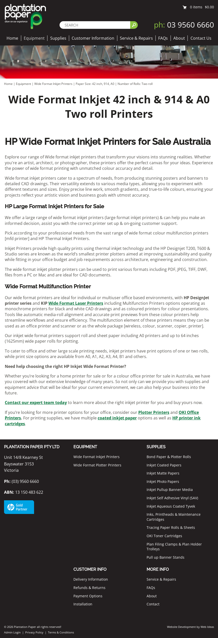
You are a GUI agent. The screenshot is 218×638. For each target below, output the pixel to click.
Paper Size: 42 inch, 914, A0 (95, 84)
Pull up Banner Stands (165, 557)
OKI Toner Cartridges (164, 535)
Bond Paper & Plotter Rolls (169, 456)
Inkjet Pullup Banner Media (170, 489)
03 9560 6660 (184, 24)
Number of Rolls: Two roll (135, 84)
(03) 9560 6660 (21, 481)
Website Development (181, 627)
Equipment (34, 38)
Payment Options (87, 596)
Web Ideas (207, 627)
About (179, 38)
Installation (82, 604)
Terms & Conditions (61, 632)
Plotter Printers (153, 412)
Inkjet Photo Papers (163, 481)
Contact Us (200, 38)
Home (12, 38)
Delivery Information (90, 579)
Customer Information (93, 38)
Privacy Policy (34, 632)
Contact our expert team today (36, 402)
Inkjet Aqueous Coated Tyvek (171, 506)
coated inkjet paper (117, 418)
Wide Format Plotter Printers (97, 465)
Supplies (58, 38)
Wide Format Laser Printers (75, 303)
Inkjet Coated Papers (164, 465)
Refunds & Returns (89, 587)
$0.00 (209, 7)
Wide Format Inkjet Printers (53, 84)
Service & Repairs (136, 38)
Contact (153, 604)
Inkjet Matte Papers (163, 473)
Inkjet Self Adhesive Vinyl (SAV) (172, 497)
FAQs (163, 38)
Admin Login (12, 632)
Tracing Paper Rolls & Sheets (171, 527)
